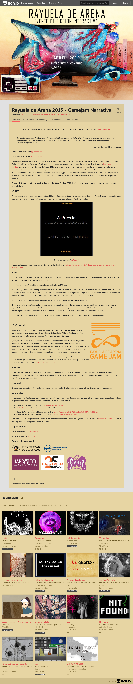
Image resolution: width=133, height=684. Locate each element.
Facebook (102, 419)
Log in (115, 3)
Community (42, 120)
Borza (4, 669)
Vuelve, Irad (104, 538)
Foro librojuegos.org (24, 410)
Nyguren (102, 585)
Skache (37, 669)
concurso (41, 362)
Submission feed (71, 120)
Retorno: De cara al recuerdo (14, 664)
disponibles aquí (81, 357)
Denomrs (5, 625)
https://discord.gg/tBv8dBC (53, 405)
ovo (68, 622)
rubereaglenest (47, 115)
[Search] (106, 3)
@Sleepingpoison (38, 156)
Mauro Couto (72, 541)
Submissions (28, 120)
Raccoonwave (40, 538)
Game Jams (41, 3)
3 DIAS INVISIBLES (75, 664)
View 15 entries (103, 129)
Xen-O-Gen (71, 627)
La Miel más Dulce (74, 538)
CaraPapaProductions (43, 543)
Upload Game (56, 3)
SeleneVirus (103, 543)
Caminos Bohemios (107, 580)
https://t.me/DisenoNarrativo (64, 414)
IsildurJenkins (39, 627)
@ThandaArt (36, 152)
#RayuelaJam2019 (62, 115)
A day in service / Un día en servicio (17, 622)
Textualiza (32, 436)
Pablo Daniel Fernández (43, 585)
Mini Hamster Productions (76, 669)
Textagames (6, 543)
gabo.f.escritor (7, 585)
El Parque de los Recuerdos (13, 580)
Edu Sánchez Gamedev (30, 115)
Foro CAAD (21, 407)
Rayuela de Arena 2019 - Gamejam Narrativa (61, 110)
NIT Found (103, 622)
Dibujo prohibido (42, 622)
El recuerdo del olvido (76, 580)
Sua (36, 664)
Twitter (110, 419)
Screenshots (56, 120)
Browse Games (27, 3)
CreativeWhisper (35, 431)
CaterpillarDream (105, 627)
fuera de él (51, 362)
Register (126, 3)
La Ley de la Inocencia (44, 580)
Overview (16, 120)
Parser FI (70, 585)
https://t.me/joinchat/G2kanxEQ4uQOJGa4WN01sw (76, 412)
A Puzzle (74, 260)
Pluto (4, 538)
